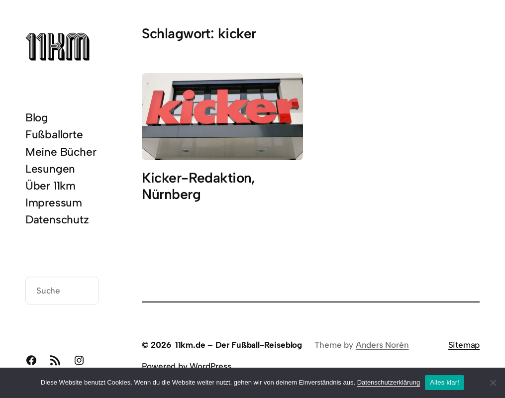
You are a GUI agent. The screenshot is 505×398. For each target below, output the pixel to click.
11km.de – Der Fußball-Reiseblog (238, 345)
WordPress (210, 366)
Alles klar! (444, 382)
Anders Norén (382, 345)
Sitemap (464, 345)
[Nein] (493, 383)
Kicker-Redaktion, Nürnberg (198, 186)
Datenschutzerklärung (388, 382)
